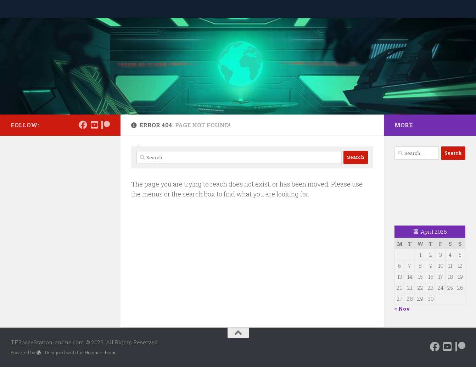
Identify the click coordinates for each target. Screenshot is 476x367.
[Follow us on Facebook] (83, 125)
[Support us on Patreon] (105, 125)
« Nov (402, 308)
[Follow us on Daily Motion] (94, 125)
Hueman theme (101, 352)
